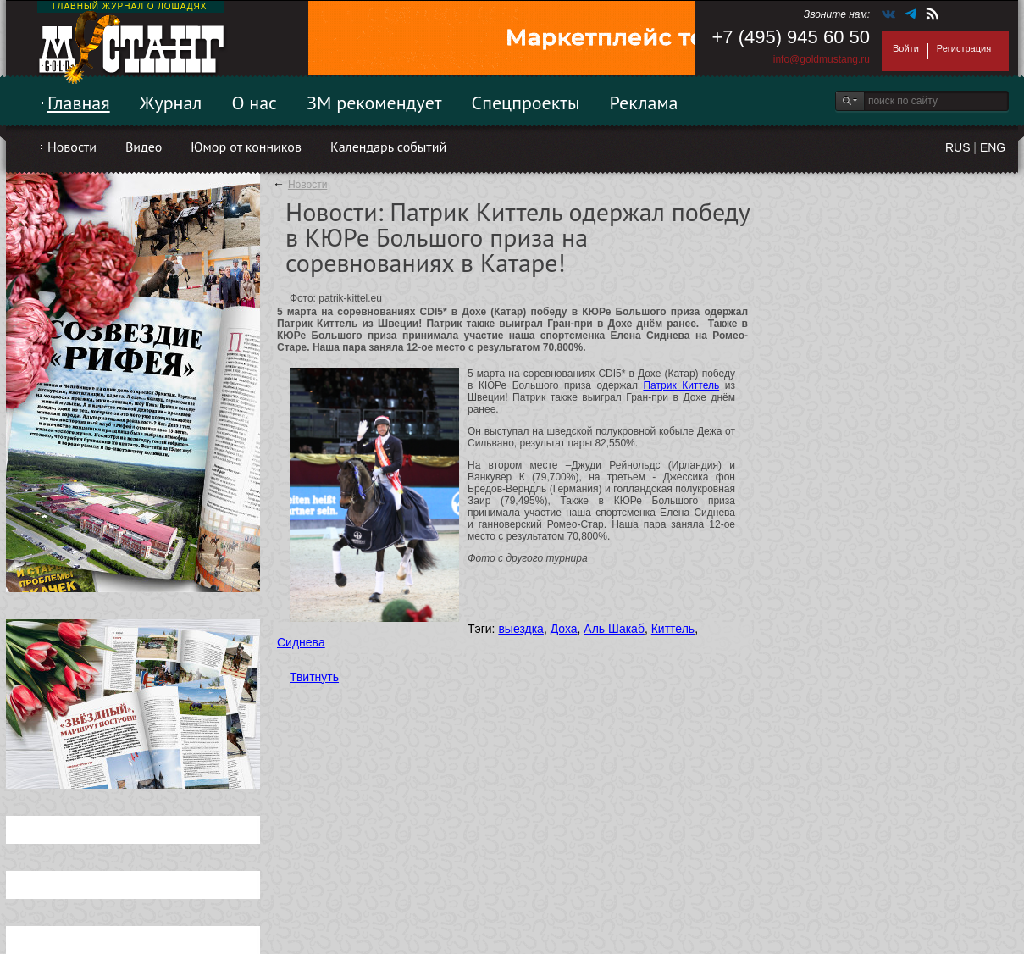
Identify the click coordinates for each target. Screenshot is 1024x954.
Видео (143, 146)
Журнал (171, 102)
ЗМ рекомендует (374, 102)
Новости (72, 146)
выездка (520, 628)
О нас (254, 102)
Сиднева (301, 642)
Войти (906, 48)
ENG (992, 147)
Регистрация (964, 48)
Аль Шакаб (614, 628)
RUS (958, 147)
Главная (78, 102)
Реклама (644, 102)
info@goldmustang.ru (821, 59)
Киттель (673, 628)
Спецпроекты (526, 102)
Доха (564, 628)
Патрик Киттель (681, 385)
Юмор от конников (246, 146)
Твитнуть (314, 677)
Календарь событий (388, 146)
